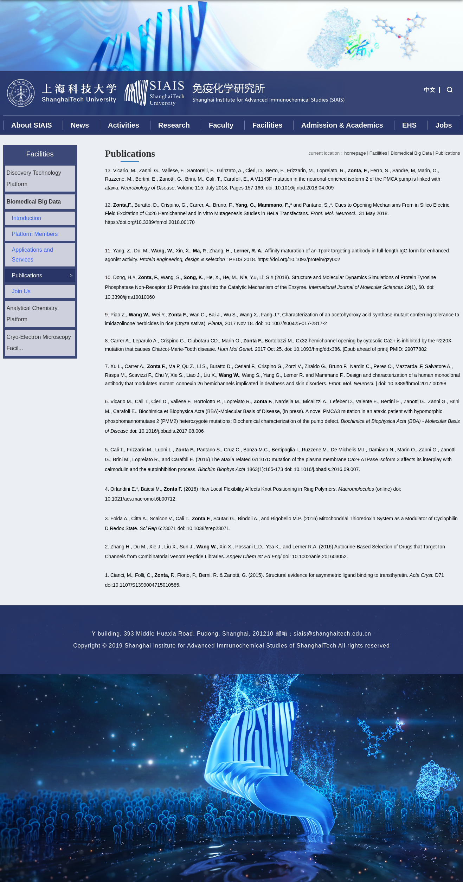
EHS (409, 125)
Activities (123, 125)
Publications (447, 153)
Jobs (444, 125)
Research (174, 125)
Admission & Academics (342, 125)
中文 (429, 90)
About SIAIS (31, 125)
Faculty (221, 125)
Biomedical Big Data (411, 153)
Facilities (267, 125)
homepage (355, 153)
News (80, 125)
